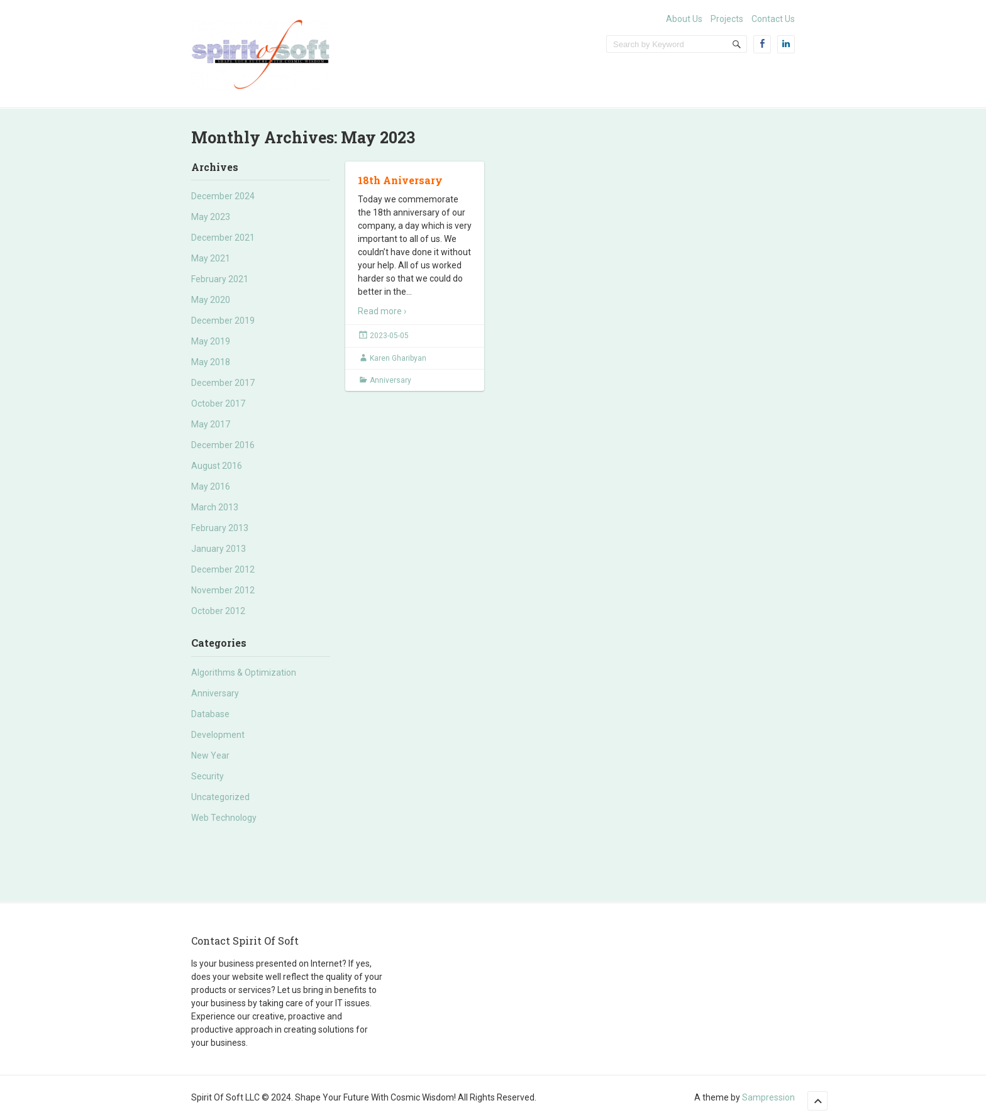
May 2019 (210, 341)
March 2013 (214, 507)
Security (207, 776)
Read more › (382, 311)
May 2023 (210, 217)
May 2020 (210, 300)
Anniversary (215, 693)
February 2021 (219, 279)
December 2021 (223, 238)
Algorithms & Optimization (243, 672)
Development (218, 735)
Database (210, 714)
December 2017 (223, 383)
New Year (210, 755)
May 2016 (210, 486)
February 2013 (219, 528)
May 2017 (210, 424)
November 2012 (223, 590)
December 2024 (223, 196)
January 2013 (218, 549)
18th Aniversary (400, 180)
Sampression (768, 1097)
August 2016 (216, 466)
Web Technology (224, 818)
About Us (684, 19)
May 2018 (210, 362)
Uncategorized (220, 797)
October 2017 (218, 403)
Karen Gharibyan (398, 358)
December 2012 (223, 569)
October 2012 (218, 611)
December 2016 (223, 445)
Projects (727, 19)
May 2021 (210, 258)
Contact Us (773, 19)
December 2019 (223, 321)
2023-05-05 (389, 335)
